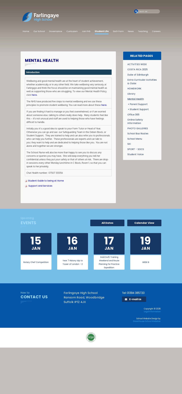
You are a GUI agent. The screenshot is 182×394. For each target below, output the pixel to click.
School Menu (134, 138)
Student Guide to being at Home (46, 180)
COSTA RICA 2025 (137, 69)
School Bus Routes (137, 133)
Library (131, 93)
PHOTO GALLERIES (137, 128)
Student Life (102, 31)
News (131, 31)
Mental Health (135, 99)
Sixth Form (118, 31)
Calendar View (144, 223)
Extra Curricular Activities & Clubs (142, 81)
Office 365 (133, 114)
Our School (39, 31)
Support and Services (40, 185)
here (34, 95)
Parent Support (139, 104)
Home (26, 31)
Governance (55, 31)
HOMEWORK (134, 88)
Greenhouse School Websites (147, 321)
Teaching (143, 31)
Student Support (139, 109)
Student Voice (135, 154)
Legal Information (152, 311)
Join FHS (86, 31)
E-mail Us (133, 299)
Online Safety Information (135, 121)
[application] (91, 370)
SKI (129, 144)
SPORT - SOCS (135, 149)
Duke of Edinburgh (137, 74)
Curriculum (72, 31)
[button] (136, 11)
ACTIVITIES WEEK (137, 64)
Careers (156, 31)
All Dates (107, 223)
